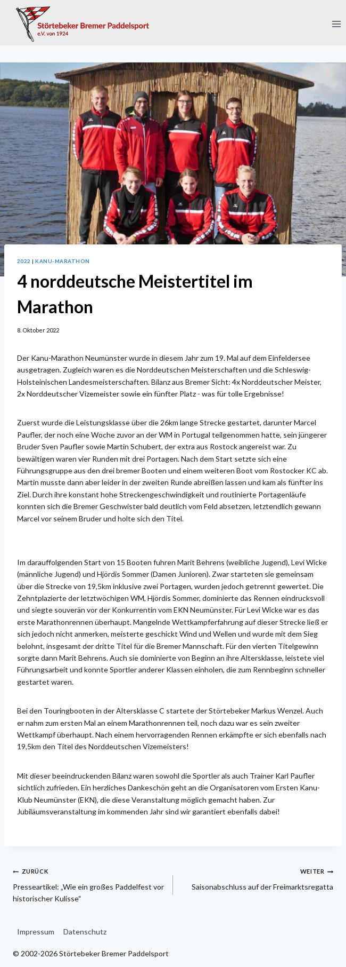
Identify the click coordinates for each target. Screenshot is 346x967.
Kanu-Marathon (62, 261)
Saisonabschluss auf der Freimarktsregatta (256, 878)
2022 (24, 261)
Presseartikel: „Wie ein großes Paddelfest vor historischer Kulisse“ (89, 884)
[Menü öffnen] (336, 23)
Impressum (35, 931)
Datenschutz (84, 931)
